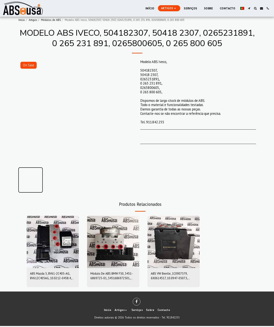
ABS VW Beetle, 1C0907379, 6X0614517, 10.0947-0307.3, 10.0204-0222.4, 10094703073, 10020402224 (172, 276)
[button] (249, 8)
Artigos (33, 20)
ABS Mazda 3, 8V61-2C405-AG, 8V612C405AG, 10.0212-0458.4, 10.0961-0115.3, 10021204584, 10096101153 (52, 276)
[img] (53, 242)
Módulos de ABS (51, 20)
